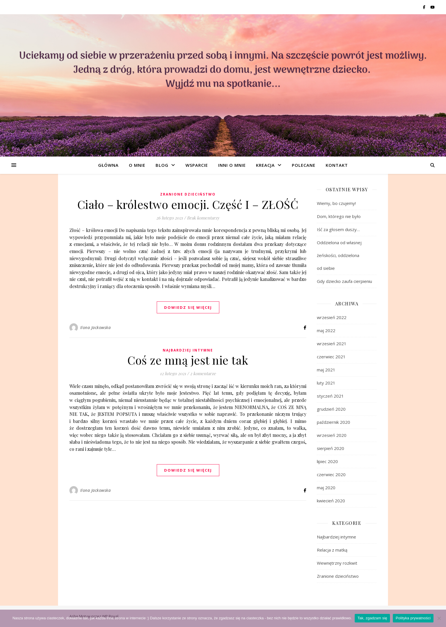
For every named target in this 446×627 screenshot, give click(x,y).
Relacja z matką (332, 550)
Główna (108, 165)
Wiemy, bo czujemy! (336, 203)
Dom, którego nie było (339, 216)
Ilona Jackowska (95, 327)
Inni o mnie (232, 165)
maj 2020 (326, 487)
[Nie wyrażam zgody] (439, 618)
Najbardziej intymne (188, 350)
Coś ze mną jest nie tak (187, 359)
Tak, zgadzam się (372, 618)
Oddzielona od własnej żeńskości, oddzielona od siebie (339, 255)
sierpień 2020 (330, 448)
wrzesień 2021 (331, 343)
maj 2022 (326, 330)
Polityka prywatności (413, 618)
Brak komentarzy (203, 218)
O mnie (137, 165)
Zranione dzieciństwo (188, 194)
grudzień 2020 (331, 409)
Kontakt (337, 165)
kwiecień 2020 (331, 500)
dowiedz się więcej (188, 307)
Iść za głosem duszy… (338, 229)
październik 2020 (333, 422)
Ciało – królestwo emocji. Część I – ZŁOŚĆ (188, 204)
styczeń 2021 (330, 396)
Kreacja (265, 165)
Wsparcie (196, 165)
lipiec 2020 (327, 461)
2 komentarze (203, 373)
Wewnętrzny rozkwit (337, 563)
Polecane (303, 165)
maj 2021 (326, 370)
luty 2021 (326, 383)
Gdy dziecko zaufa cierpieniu (344, 281)
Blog (162, 165)
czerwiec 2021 (331, 356)
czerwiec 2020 (331, 474)
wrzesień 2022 (331, 317)
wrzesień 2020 (331, 435)
